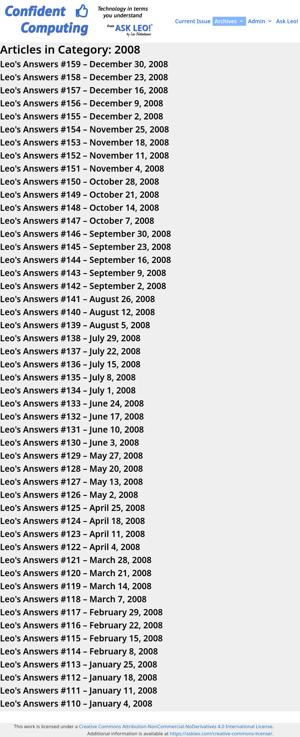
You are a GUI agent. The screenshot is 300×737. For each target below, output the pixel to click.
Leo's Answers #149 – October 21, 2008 (79, 194)
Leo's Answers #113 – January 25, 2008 (78, 664)
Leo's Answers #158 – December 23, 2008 (84, 77)
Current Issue (193, 21)
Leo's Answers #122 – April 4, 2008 (70, 547)
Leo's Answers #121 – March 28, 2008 (76, 560)
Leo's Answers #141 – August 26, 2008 (77, 299)
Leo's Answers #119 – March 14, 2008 (76, 586)
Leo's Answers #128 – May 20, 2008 (71, 468)
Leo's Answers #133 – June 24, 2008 (72, 403)
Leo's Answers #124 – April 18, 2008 (72, 521)
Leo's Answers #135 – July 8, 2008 (68, 377)
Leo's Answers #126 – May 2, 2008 (69, 494)
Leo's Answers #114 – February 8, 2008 (79, 651)
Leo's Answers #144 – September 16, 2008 (85, 260)
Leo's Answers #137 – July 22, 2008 (70, 351)
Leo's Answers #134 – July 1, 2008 (68, 390)
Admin (261, 21)
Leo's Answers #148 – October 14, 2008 (79, 207)
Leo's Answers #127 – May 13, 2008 (71, 481)
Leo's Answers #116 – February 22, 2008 (81, 625)
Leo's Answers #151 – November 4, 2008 (82, 168)
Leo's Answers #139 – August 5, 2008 (75, 325)
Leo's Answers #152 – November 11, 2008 (84, 155)
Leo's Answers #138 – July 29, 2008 (70, 338)
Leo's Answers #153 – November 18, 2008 (84, 142)
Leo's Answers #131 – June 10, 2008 (72, 429)
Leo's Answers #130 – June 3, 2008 (69, 442)
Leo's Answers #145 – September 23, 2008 (85, 246)
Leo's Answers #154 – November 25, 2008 (84, 129)
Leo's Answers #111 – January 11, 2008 (78, 690)
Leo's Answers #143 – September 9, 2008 (83, 273)
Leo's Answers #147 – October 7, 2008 (77, 220)
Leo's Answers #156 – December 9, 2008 (81, 103)
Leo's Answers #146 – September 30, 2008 (85, 233)
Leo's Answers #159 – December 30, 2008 (84, 64)
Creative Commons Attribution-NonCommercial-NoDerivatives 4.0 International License (175, 726)
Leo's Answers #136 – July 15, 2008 (70, 364)
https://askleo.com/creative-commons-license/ (221, 733)
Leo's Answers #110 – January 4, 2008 (76, 703)
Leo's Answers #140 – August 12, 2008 (77, 312)
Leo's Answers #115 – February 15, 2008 (81, 638)
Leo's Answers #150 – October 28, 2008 (79, 181)
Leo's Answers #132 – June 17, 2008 (72, 416)
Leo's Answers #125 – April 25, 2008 (72, 507)
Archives (230, 21)
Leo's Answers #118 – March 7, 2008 (73, 599)
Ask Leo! (287, 21)
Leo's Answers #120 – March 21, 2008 (76, 573)
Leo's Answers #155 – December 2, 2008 (81, 116)
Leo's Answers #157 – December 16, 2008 (84, 90)
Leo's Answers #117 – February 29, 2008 (81, 612)
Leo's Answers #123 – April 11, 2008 (72, 534)
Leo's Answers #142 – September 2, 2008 (83, 286)
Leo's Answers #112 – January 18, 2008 (78, 677)
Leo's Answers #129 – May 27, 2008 (71, 455)
